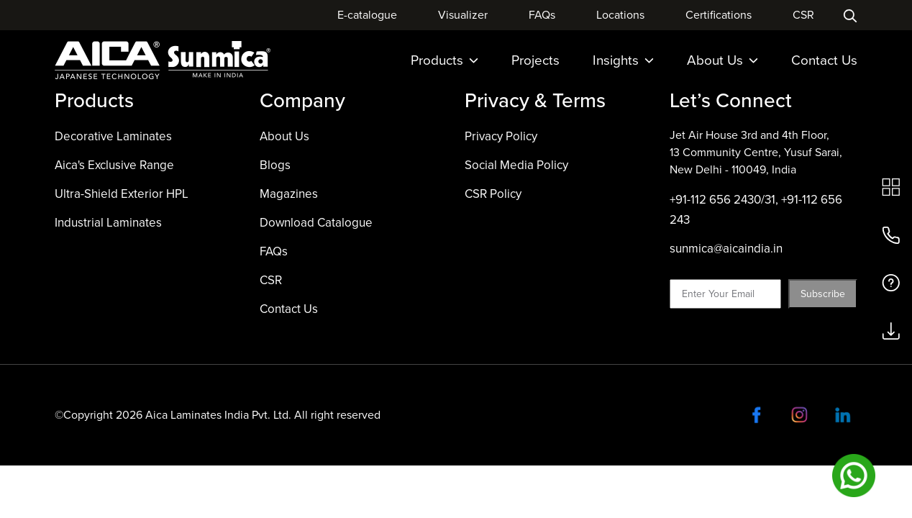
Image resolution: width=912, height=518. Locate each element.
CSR (803, 14)
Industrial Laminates (108, 223)
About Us (722, 60)
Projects (535, 60)
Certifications (718, 14)
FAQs (542, 14)
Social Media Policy (516, 165)
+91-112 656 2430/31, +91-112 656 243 (756, 210)
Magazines (289, 194)
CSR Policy (493, 194)
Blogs (275, 165)
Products (444, 60)
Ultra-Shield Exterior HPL (121, 194)
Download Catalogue (316, 223)
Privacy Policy (501, 136)
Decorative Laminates (113, 136)
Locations (620, 14)
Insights (623, 60)
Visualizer (463, 14)
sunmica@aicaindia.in (726, 249)
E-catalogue (367, 14)
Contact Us (824, 60)
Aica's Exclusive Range (114, 165)
